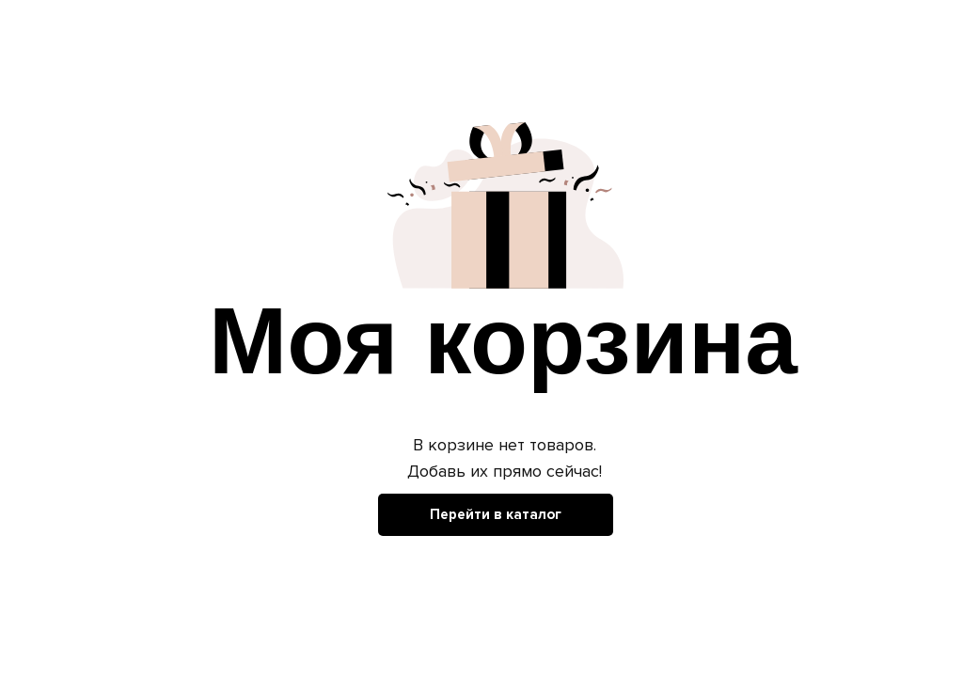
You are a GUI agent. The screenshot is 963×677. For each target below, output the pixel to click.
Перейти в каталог (495, 514)
